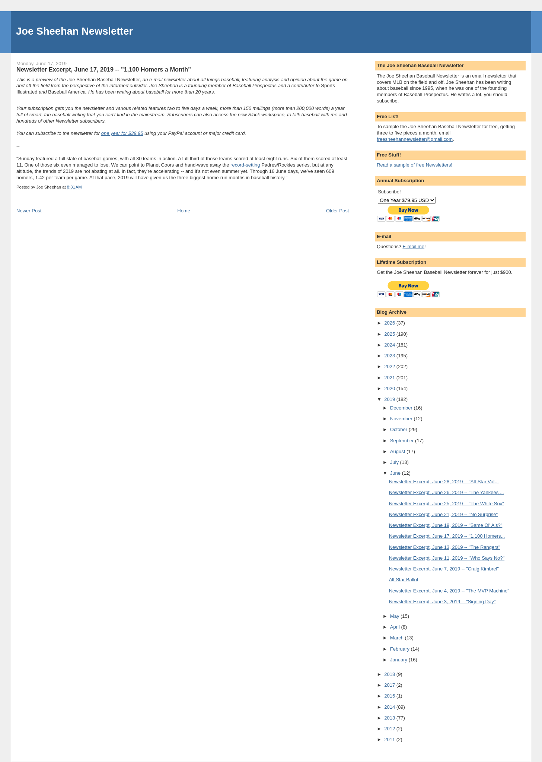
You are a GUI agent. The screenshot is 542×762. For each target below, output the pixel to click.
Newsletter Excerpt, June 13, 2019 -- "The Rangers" (444, 547)
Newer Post (28, 211)
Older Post (337, 211)
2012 (390, 728)
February (400, 649)
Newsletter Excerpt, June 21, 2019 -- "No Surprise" (443, 514)
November (402, 418)
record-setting (245, 165)
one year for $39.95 (122, 133)
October (399, 429)
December (402, 408)
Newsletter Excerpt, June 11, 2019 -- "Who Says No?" (447, 558)
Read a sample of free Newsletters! (414, 165)
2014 (390, 707)
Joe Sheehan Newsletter (74, 31)
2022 (390, 366)
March (397, 638)
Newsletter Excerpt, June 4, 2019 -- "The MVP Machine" (449, 591)
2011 (390, 739)
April (395, 627)
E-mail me (414, 246)
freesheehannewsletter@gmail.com (415, 139)
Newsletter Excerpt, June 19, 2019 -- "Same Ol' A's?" (446, 525)
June (396, 473)
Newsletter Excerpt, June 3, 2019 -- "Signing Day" (442, 601)
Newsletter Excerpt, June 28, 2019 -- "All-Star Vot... (444, 481)
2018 (390, 674)
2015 (390, 696)
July (395, 462)
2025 (390, 334)
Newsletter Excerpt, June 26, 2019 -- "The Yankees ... (446, 492)
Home (183, 211)
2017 (390, 685)
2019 (390, 399)
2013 (390, 718)
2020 (390, 388)
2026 (390, 323)
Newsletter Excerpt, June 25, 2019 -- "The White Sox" (446, 503)
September (402, 440)
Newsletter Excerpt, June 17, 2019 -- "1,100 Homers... (447, 536)
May (395, 616)
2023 (390, 355)
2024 (390, 345)
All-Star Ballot (403, 579)
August (398, 451)
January (399, 660)
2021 (390, 377)
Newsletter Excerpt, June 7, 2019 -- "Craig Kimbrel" (444, 569)
